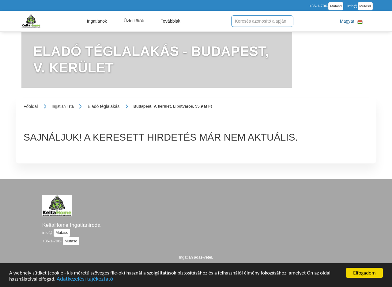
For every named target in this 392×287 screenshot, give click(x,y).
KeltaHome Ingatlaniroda (71, 225)
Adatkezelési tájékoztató (85, 280)
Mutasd (336, 6)
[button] (97, 21)
